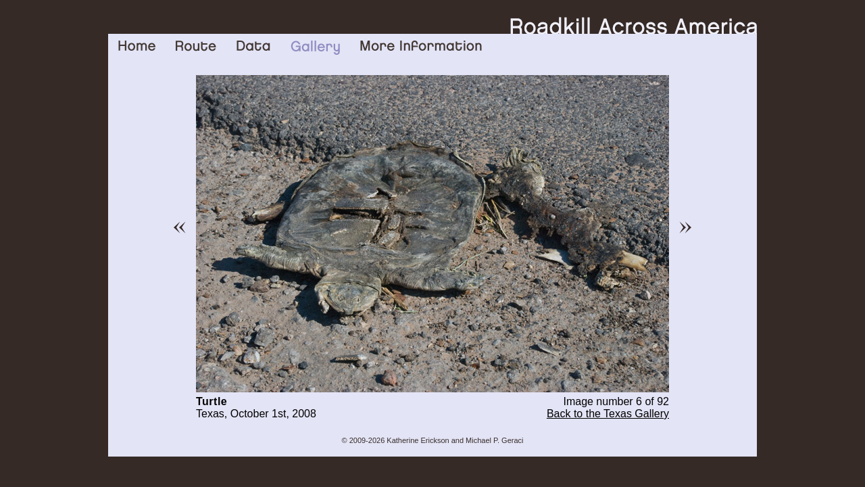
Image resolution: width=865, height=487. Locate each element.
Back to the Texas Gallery (608, 413)
